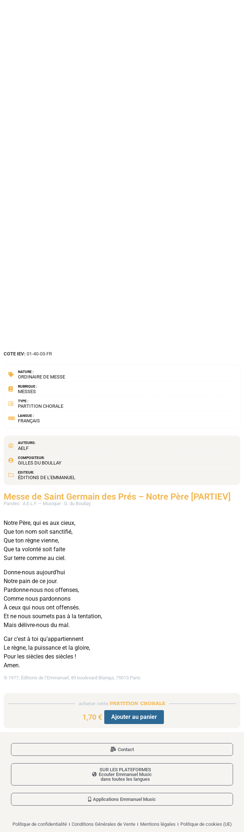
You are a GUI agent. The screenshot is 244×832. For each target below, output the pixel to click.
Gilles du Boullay (39, 463)
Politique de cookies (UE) (206, 824)
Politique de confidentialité (39, 824)
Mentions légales (158, 824)
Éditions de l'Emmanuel (46, 477)
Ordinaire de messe (41, 377)
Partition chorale (40, 406)
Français (29, 421)
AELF (23, 448)
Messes (27, 391)
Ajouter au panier (134, 716)
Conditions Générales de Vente (103, 824)
